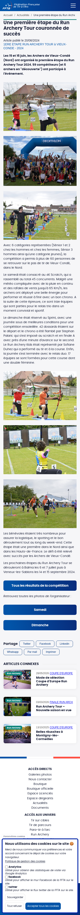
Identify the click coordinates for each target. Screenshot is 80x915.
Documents (40, 807)
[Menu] (73, 4)
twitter (13, 887)
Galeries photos (40, 774)
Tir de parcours (40, 825)
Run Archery (40, 834)
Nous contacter (40, 779)
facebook (15, 877)
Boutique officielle (40, 788)
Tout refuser (14, 906)
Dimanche (40, 625)
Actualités (23, 15)
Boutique (40, 784)
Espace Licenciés (40, 793)
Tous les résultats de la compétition (40, 585)
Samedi (40, 609)
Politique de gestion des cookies (25, 861)
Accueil (8, 15)
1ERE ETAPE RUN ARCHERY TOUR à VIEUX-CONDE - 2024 (35, 46)
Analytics (15, 867)
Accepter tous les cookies (43, 906)
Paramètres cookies (14, 836)
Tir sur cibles (40, 820)
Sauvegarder (15, 897)
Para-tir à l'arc (40, 829)
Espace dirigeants (40, 798)
